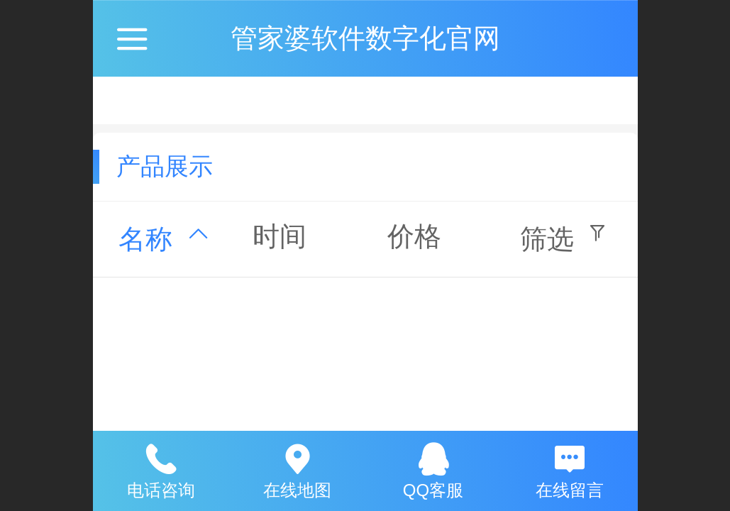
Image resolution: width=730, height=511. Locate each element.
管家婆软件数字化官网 (365, 38)
